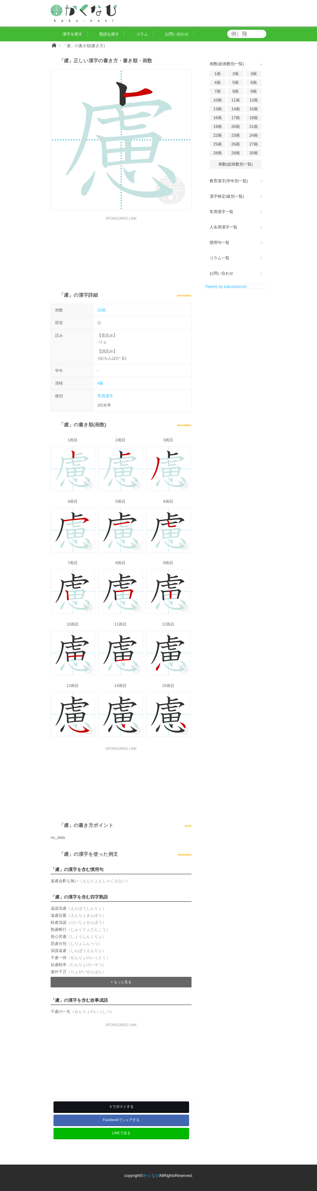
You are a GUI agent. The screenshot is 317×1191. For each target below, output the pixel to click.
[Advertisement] (121, 251)
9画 (254, 91)
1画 (217, 74)
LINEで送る (121, 1133)
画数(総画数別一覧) (235, 164)
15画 (101, 310)
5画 (235, 82)
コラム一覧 (219, 258)
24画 (253, 135)
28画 (217, 153)
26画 (235, 144)
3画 (254, 74)
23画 (235, 135)
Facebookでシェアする (121, 1120)
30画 (253, 153)
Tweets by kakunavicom (226, 286)
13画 (217, 109)
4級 (100, 383)
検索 (262, 34)
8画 (235, 91)
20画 (235, 126)
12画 (253, 100)
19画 (217, 126)
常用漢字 (105, 396)
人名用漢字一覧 (223, 227)
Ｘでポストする (121, 1106)
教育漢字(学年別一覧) (229, 181)
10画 (217, 100)
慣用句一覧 (219, 242)
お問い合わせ (221, 273)
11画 (235, 100)
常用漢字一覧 (221, 212)
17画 (235, 118)
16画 (217, 118)
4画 (217, 82)
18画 (253, 118)
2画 (235, 74)
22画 (217, 135)
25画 (217, 144)
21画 (253, 126)
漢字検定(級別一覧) (227, 196)
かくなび (151, 1175)
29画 (235, 153)
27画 (253, 144)
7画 (217, 91)
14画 (235, 109)
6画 (254, 82)
